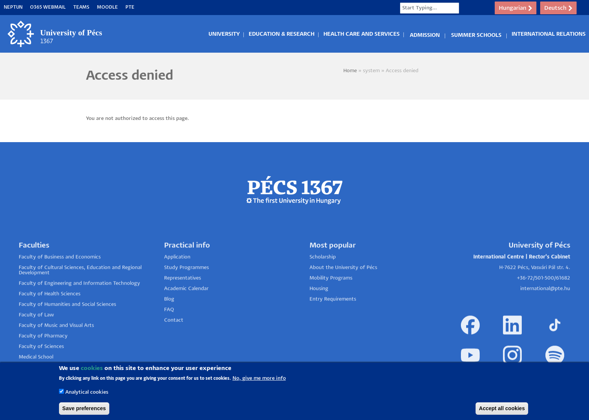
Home (350, 70)
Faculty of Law (36, 333)
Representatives (182, 296)
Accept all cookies (502, 410)
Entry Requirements (333, 317)
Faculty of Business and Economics (60, 275)
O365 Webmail (48, 7)
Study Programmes (186, 286)
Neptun (13, 7)
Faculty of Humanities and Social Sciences (67, 322)
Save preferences (84, 410)
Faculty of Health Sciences (49, 312)
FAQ (169, 328)
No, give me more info (259, 380)
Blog (169, 317)
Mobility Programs (331, 296)
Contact (173, 338)
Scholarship (323, 275)
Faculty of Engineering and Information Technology (79, 301)
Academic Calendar (186, 307)
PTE (129, 7)
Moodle (107, 7)
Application (177, 275)
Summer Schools (476, 34)
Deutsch (558, 8)
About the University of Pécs (343, 286)
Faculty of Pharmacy (43, 354)
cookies (92, 370)
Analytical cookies (86, 394)
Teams (81, 7)
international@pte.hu (545, 307)
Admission (425, 34)
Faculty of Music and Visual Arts (56, 343)
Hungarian (515, 8)
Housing (319, 307)
